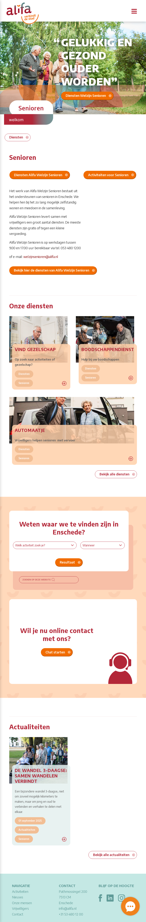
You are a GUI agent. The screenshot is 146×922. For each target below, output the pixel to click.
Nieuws (17, 897)
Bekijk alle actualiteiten (111, 854)
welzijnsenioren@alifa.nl (40, 256)
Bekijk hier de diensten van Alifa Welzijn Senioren (51, 270)
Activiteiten (20, 891)
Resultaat (67, 562)
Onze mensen (22, 903)
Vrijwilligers (20, 908)
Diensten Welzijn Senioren (86, 95)
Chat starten (55, 652)
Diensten (16, 137)
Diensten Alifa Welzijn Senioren (38, 175)
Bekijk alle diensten (114, 474)
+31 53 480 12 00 (71, 914)
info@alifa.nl (68, 908)
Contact (17, 914)
